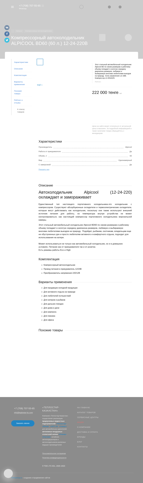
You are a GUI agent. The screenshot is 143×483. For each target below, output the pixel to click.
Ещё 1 (39, 85)
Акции (80, 422)
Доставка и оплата (87, 432)
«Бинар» (45, 426)
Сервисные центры (88, 417)
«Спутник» (46, 437)
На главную (83, 408)
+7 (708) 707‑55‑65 (30, 5)
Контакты (82, 447)
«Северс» (63, 426)
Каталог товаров (86, 412)
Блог (79, 442)
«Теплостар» (61, 424)
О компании (83, 427)
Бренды (81, 437)
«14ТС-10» (54, 426)
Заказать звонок (22, 423)
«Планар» (63, 434)
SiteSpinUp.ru (16, 478)
